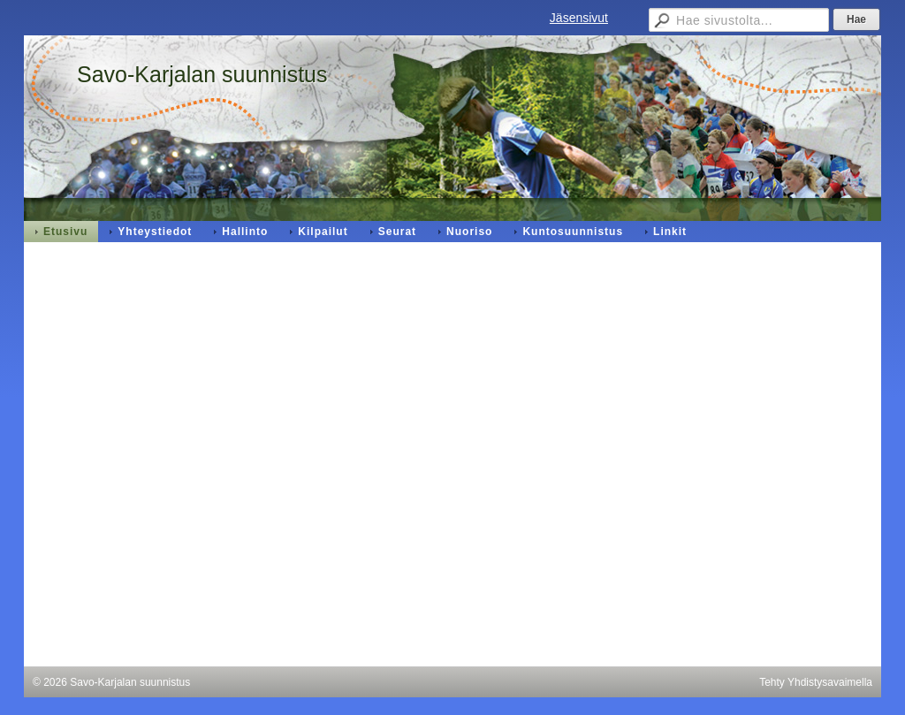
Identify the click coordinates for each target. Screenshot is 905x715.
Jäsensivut (579, 18)
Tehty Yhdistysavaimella (815, 682)
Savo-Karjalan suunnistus (202, 74)
